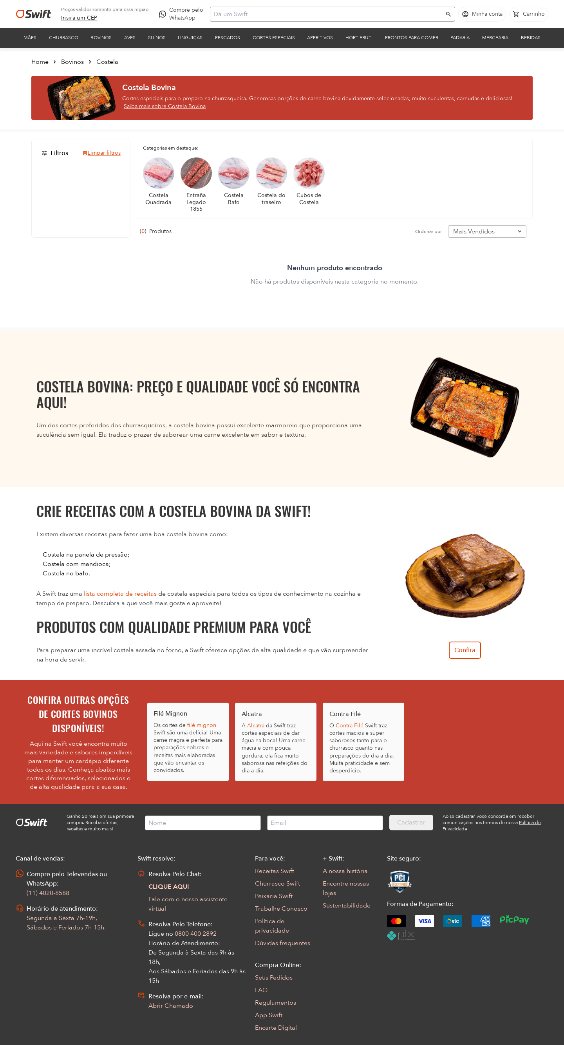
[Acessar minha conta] (482, 14)
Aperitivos (320, 37)
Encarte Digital (276, 1027)
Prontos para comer (411, 37)
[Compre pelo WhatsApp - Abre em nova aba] (183, 14)
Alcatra (255, 725)
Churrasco (63, 37)
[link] (79, 18)
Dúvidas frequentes (282, 943)
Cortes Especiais (274, 37)
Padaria (460, 37)
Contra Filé (349, 725)
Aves (130, 37)
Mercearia (495, 37)
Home (40, 62)
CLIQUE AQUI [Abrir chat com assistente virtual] (168, 886)
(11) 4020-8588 (48, 893)
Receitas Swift (274, 871)
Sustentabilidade (347, 905)
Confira (464, 650)
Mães (30, 37)
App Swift (268, 1015)
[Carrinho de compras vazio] (528, 14)
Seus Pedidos (274, 977)
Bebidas (530, 37)
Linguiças (190, 37)
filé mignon (201, 725)
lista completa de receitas (120, 593)
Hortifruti (358, 37)
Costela (107, 62)
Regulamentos (275, 1002)
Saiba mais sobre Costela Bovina (165, 106)
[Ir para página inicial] (34, 14)
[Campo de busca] (327, 14)
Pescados (227, 37)
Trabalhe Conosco (281, 908)
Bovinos (101, 37)
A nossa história (345, 871)
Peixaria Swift (274, 896)
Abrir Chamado (170, 1006)
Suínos (157, 37)
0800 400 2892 (196, 933)
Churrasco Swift (277, 883)
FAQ (261, 990)
